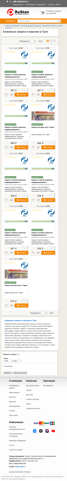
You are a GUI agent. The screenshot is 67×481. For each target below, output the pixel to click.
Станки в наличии (32, 399)
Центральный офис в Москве (19, 472)
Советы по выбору (15, 450)
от (4, 361)
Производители (14, 406)
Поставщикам (31, 4)
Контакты (51, 4)
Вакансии (12, 402)
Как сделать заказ (32, 385)
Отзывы (12, 411)
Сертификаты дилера (14, 387)
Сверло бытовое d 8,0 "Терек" (16, 285)
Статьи (11, 445)
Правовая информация (17, 441)
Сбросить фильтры (20, 373)
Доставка (29, 395)
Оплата (28, 390)
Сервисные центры (33, 408)
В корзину (21, 95)
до (13, 361)
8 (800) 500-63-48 (19, 463)
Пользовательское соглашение (15, 435)
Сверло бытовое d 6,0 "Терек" (43, 127)
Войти (58, 4)
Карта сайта (13, 415)
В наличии (8, 366)
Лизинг (28, 404)
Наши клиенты (14, 392)
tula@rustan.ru (20, 466)
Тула (10, 1)
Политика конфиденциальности (17, 428)
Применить (8, 373)
